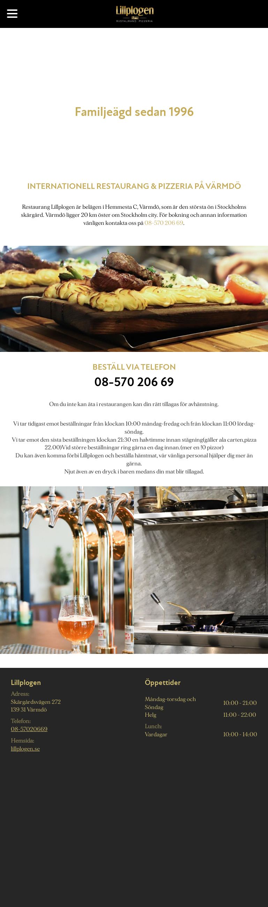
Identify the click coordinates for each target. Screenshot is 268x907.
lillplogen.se (25, 749)
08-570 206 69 (163, 223)
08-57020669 (29, 729)
